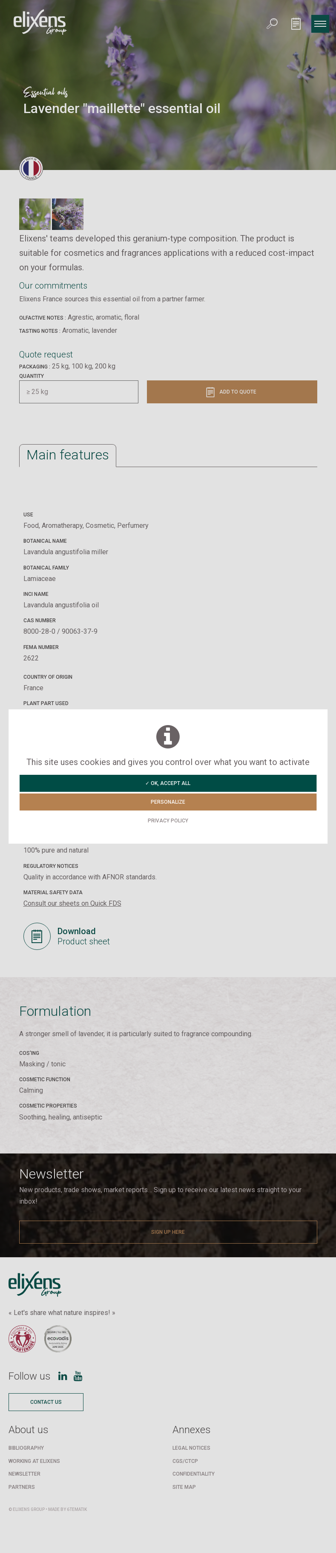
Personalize (168, 802)
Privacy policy (168, 821)
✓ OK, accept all (167, 783)
